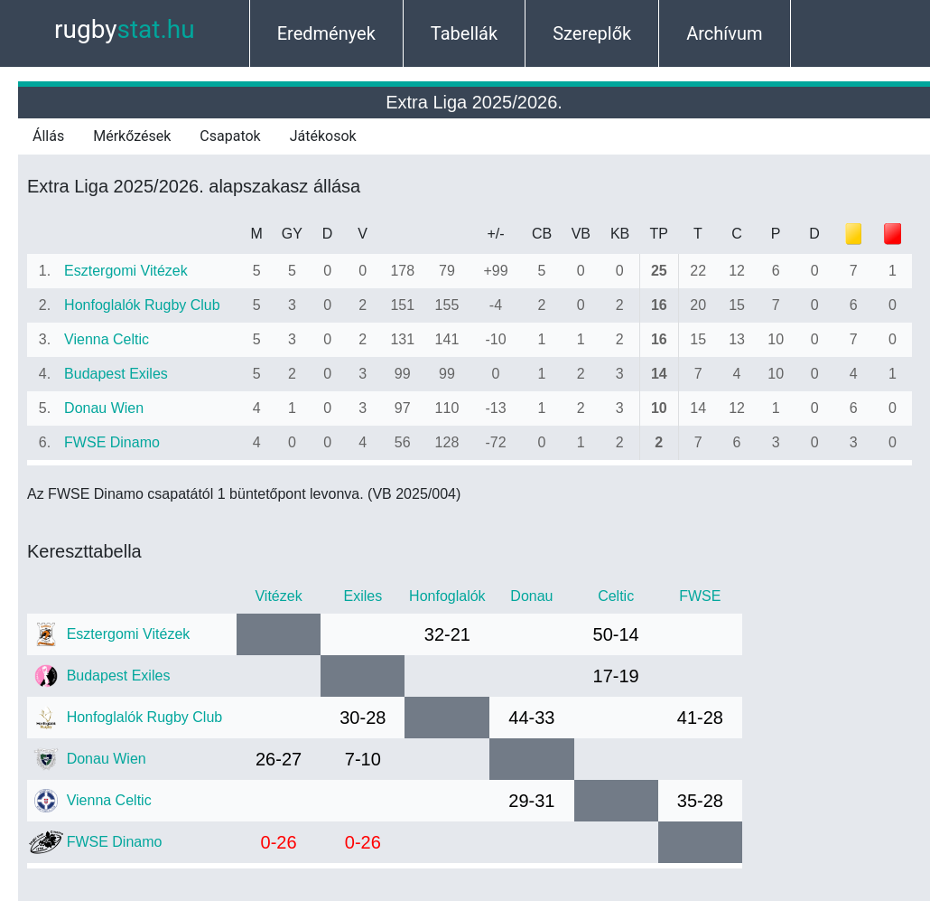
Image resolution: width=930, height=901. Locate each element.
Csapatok (230, 136)
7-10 (363, 759)
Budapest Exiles (116, 373)
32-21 (447, 634)
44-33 (531, 717)
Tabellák (464, 33)
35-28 (700, 801)
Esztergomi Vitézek (126, 270)
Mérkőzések (132, 136)
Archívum (724, 33)
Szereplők (592, 33)
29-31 (531, 801)
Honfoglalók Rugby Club (142, 305)
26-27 (279, 759)
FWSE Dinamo (112, 442)
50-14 (616, 634)
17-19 (616, 676)
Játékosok (323, 136)
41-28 (700, 717)
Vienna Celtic (106, 339)
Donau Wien (104, 408)
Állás (48, 136)
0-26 (279, 842)
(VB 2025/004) (413, 494)
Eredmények (326, 33)
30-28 (362, 717)
